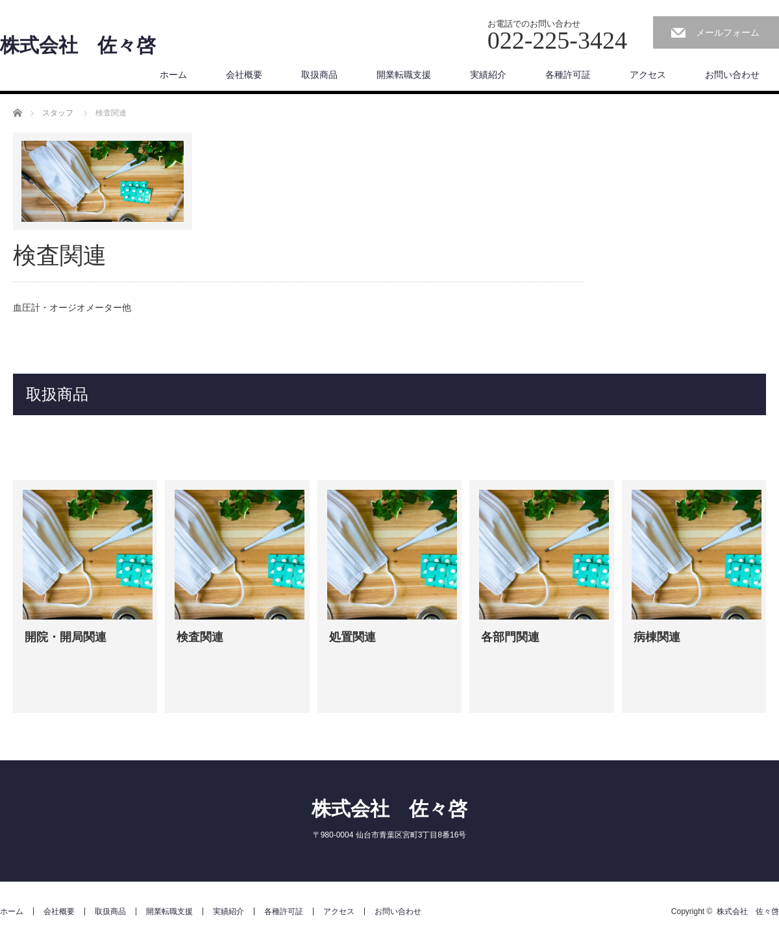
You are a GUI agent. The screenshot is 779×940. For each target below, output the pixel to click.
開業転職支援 (404, 74)
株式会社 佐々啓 (78, 45)
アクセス (648, 74)
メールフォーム (728, 32)
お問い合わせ (732, 74)
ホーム (173, 74)
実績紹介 (488, 74)
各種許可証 (568, 74)
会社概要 (244, 74)
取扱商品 (319, 74)
